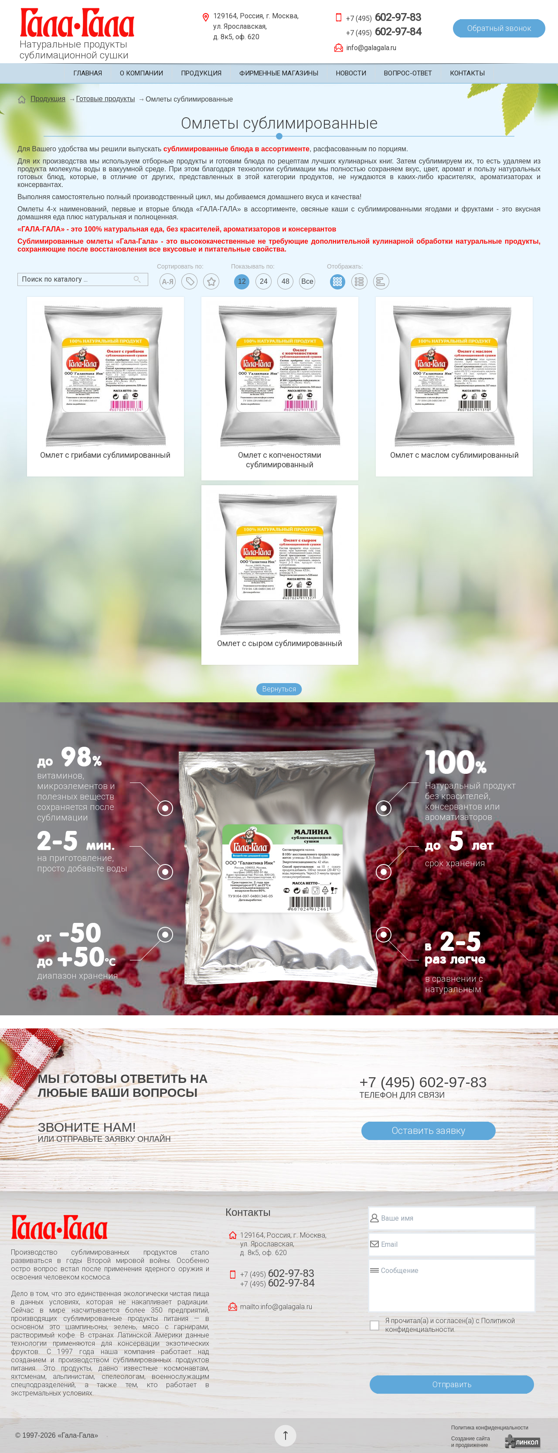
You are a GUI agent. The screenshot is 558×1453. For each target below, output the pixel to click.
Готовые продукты (105, 98)
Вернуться (279, 689)
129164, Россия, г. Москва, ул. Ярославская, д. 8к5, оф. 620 (256, 26)
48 (285, 281)
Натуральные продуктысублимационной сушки (74, 50)
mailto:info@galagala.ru (276, 1307)
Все (307, 281)
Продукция (201, 73)
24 (264, 281)
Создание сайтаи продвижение (470, 1442)
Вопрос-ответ (408, 73)
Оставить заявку (428, 1130)
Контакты (467, 73)
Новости (351, 73)
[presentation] (434, 1355)
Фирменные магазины (278, 73)
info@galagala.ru (371, 48)
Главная (87, 73)
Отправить (452, 1384)
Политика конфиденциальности (489, 1428)
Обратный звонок (499, 28)
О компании (141, 73)
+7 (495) (383, 17)
